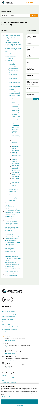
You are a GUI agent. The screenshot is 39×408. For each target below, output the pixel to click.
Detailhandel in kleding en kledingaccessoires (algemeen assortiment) (16, 116)
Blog (3, 380)
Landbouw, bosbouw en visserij (12, 35)
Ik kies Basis (19, 405)
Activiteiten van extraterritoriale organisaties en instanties (12, 274)
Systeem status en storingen (9, 382)
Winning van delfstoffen (10, 38)
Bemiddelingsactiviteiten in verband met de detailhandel (15, 198)
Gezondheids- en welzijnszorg (12, 256)
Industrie (7, 40)
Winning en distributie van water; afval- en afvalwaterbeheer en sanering (13, 49)
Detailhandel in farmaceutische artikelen (15, 146)
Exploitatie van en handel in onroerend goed (11, 233)
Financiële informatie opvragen (9, 314)
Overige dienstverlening (10, 262)
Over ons (4, 375)
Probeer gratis (29, 2)
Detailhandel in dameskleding (15, 109)
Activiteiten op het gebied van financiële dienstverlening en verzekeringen (12, 228)
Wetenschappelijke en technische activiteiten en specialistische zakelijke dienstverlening (13, 238)
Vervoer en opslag (9, 202)
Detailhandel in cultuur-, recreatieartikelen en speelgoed (15, 87)
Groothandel (10, 58)
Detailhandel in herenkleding (15, 105)
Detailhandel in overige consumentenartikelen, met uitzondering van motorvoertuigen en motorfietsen (15, 95)
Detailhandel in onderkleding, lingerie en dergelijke (15, 130)
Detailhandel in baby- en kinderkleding (15, 123)
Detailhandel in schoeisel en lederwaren (15, 140)
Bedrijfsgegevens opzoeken (8, 311)
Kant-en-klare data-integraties (9, 329)
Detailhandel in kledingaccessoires (16, 135)
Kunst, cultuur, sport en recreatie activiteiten (13, 259)
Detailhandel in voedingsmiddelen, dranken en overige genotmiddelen (14, 69)
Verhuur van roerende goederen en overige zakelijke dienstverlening (12, 244)
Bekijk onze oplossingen (10, 340)
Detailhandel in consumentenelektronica (15, 79)
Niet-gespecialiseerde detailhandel (14, 63)
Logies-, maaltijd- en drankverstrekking (10, 205)
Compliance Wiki (6, 332)
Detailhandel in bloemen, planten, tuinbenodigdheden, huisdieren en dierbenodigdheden (17, 167)
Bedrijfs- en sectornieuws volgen (10, 321)
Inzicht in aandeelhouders (8, 316)
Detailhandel (10, 60)
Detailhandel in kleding (15, 101)
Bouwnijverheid (8, 53)
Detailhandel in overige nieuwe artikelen (15, 178)
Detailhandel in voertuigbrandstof (13, 75)
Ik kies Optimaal (19, 401)
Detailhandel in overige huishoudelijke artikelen (15, 83)
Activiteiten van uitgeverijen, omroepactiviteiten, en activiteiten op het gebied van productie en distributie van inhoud (13, 211)
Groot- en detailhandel (10, 56)
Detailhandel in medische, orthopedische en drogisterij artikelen (16, 153)
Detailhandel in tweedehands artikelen (15, 184)
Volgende (36, 99)
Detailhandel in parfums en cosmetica (15, 159)
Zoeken (34, 15)
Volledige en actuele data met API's (10, 327)
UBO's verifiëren (6, 324)
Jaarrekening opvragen (7, 319)
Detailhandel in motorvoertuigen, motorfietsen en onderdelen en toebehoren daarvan (14, 191)
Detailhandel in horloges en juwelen (16, 173)
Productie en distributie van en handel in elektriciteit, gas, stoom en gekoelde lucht (13, 44)
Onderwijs (7, 254)
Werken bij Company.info (8, 378)
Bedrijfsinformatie (6, 309)
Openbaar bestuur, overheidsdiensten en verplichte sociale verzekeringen (12, 249)
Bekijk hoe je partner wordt (10, 368)
